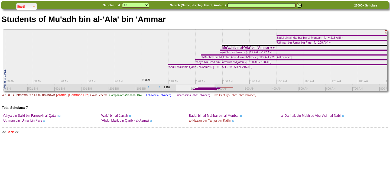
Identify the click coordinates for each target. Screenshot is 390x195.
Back (10, 132)
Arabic (61, 95)
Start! (27, 6)
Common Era (78, 95)
